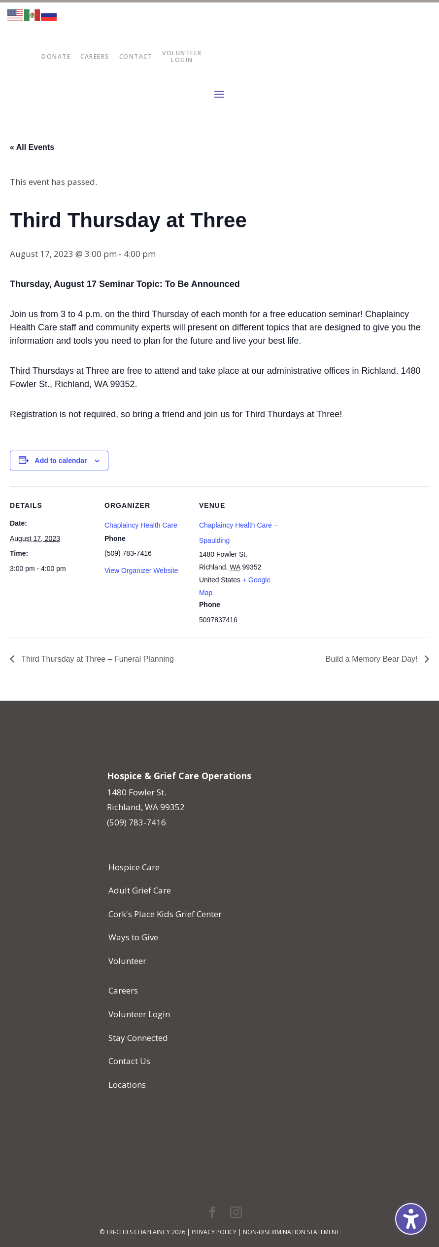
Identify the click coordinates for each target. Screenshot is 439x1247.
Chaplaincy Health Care (140, 525)
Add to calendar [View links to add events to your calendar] (61, 460)
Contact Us (129, 1061)
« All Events (32, 147)
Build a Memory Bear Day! (373, 659)
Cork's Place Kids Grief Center (165, 914)
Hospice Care (134, 867)
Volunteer (182, 53)
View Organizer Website (141, 570)
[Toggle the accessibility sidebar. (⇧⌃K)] (411, 1219)
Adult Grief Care (139, 890)
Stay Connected (138, 1037)
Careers (94, 56)
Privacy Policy (214, 1232)
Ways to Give (133, 937)
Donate (55, 56)
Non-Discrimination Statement (291, 1232)
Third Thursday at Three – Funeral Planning (96, 659)
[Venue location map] (346, 554)
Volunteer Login (139, 1014)
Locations (127, 1084)
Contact (136, 56)
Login (182, 60)
